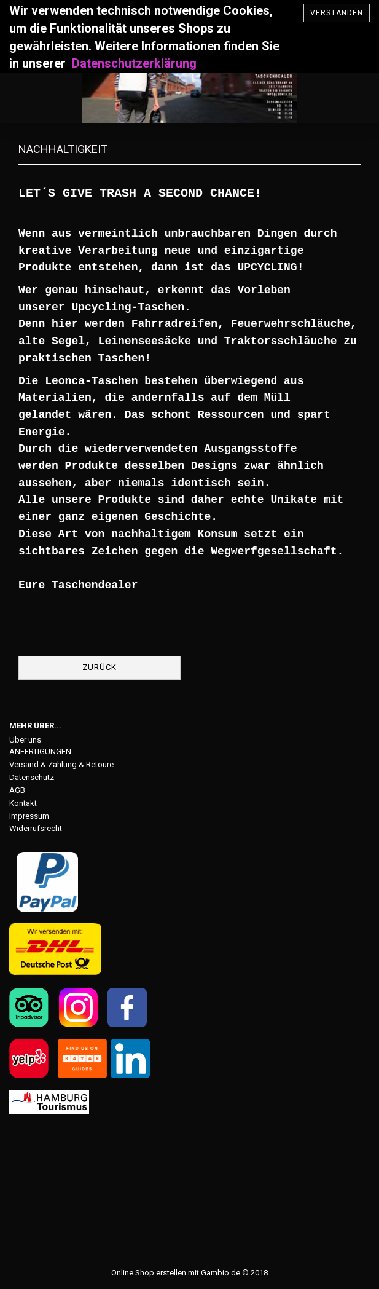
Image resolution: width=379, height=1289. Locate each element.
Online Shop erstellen (148, 1272)
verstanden (336, 13)
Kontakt (23, 803)
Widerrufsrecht (35, 828)
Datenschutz (31, 777)
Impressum (29, 816)
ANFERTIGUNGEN (40, 751)
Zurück (99, 667)
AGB (17, 790)
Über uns (25, 739)
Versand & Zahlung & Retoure (61, 764)
